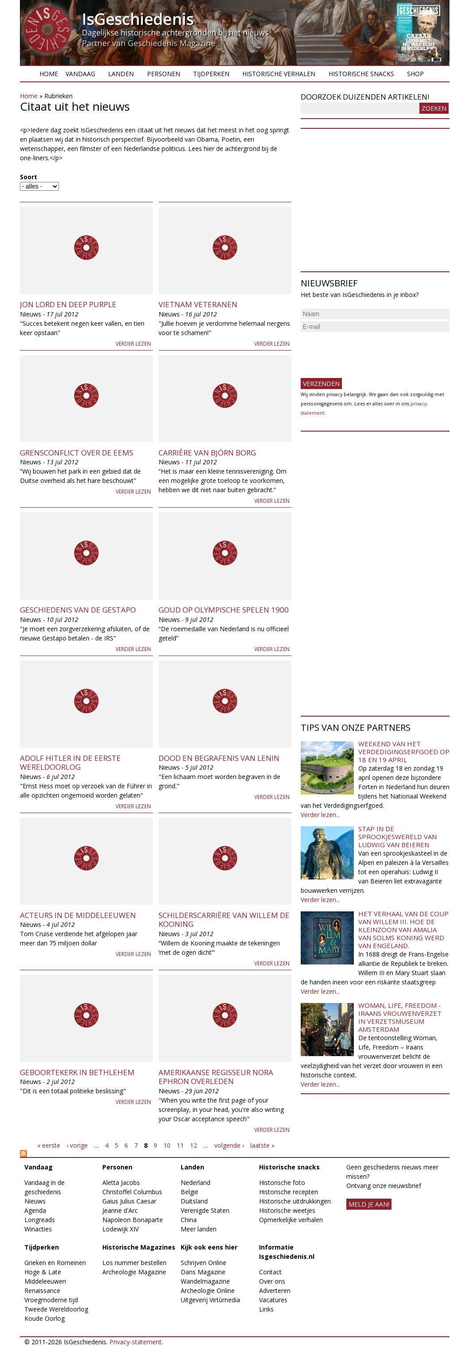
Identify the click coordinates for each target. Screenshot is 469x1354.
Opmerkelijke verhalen (291, 1219)
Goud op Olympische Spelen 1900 (224, 610)
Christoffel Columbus (132, 1192)
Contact (270, 1272)
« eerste (48, 1145)
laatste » (262, 1145)
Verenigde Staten (205, 1210)
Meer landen (199, 1229)
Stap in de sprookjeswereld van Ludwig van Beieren (397, 836)
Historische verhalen (278, 73)
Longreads (39, 1219)
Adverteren (275, 1290)
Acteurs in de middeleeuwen (78, 915)
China (189, 1219)
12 (193, 1145)
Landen (121, 73)
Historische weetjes (287, 1210)
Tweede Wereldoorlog (56, 1309)
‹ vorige (77, 1145)
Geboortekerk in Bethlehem (77, 1072)
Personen (163, 73)
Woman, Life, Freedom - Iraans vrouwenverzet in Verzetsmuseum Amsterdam (400, 1017)
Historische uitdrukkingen (295, 1201)
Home (48, 73)
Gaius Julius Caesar (129, 1201)
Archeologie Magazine (134, 1272)
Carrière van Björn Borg (207, 452)
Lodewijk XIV (120, 1229)
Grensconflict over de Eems (76, 452)
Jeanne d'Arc (120, 1210)
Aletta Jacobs (121, 1182)
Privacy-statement (135, 1342)
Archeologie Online (208, 1290)
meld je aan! (369, 1204)
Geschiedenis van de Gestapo (78, 610)
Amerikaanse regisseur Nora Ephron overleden (216, 1076)
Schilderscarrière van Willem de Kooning (224, 919)
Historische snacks (361, 73)
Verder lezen (133, 343)
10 (167, 1145)
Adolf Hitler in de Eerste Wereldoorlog (70, 762)
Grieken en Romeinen (55, 1262)
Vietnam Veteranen (198, 304)
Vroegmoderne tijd (51, 1300)
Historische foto (282, 1182)
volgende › (229, 1145)
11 (180, 1145)
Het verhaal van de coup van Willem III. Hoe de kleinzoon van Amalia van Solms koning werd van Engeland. (403, 929)
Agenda (35, 1210)
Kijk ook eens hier (209, 1247)
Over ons (272, 1281)
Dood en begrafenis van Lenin (219, 758)
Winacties (38, 1229)
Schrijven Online (203, 1262)
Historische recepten (288, 1192)
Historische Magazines (138, 1247)
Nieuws (35, 1201)
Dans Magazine (203, 1272)
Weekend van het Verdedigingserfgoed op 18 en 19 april (404, 751)
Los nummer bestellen (134, 1262)
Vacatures (273, 1300)
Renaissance (42, 1290)
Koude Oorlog (44, 1318)
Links (266, 1309)
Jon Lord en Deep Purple (68, 304)
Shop (415, 73)
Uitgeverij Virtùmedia (210, 1300)
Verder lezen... (320, 814)
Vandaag (80, 73)
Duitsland (194, 1201)
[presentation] (368, 351)
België (189, 1192)
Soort (28, 177)
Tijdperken (211, 73)
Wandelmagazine (205, 1281)
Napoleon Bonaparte (132, 1219)
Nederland (195, 1182)
